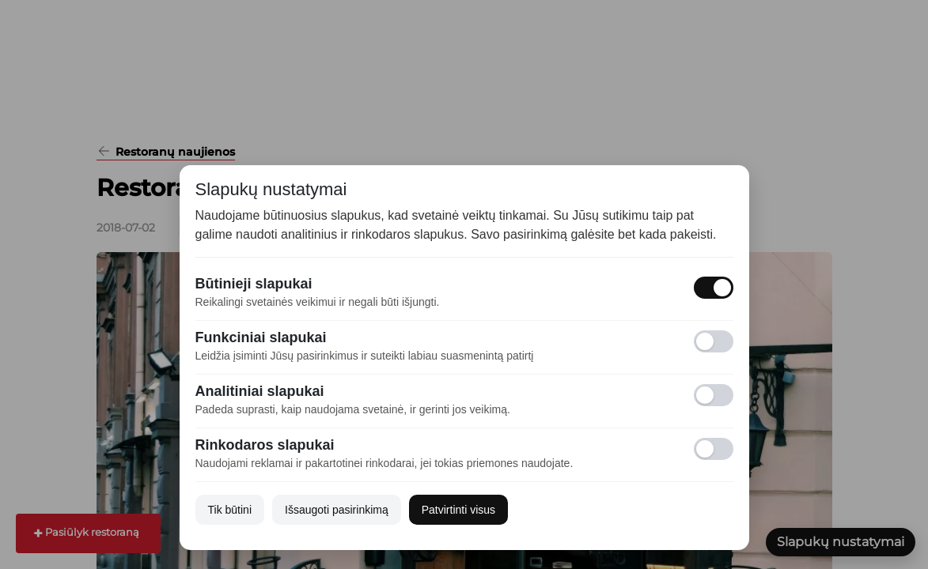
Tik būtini (230, 509)
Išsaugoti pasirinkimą (336, 509)
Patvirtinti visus (458, 509)
